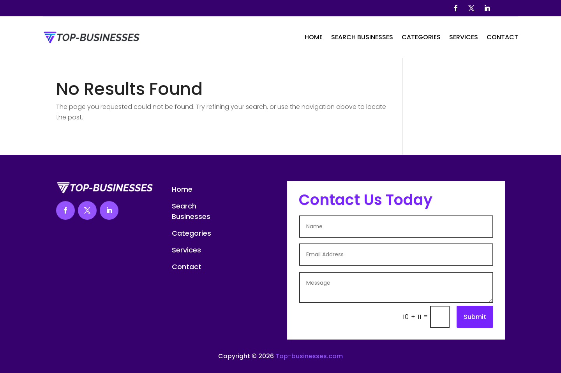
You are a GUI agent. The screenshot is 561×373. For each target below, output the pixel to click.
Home (314, 37)
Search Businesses (362, 37)
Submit (475, 316)
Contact (502, 37)
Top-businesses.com (309, 356)
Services (463, 37)
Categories (421, 37)
